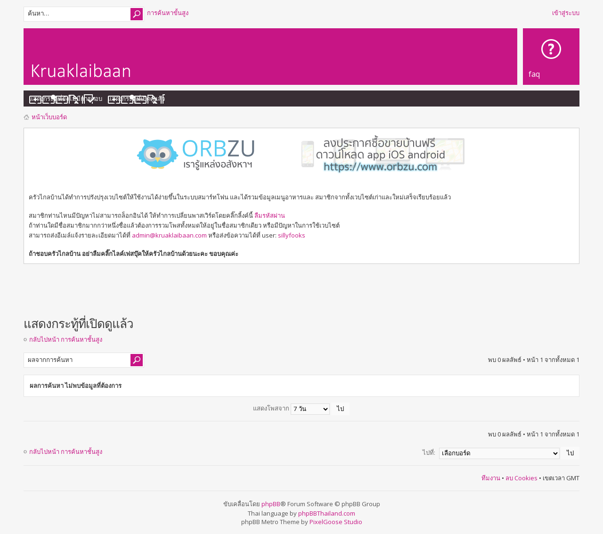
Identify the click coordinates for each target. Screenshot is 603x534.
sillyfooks (291, 235)
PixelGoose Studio (336, 522)
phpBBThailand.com (326, 513)
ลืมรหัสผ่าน (269, 215)
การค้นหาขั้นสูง (167, 12)
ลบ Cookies (521, 478)
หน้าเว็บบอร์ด (49, 117)
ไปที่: (429, 452)
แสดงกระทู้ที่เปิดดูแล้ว (136, 98)
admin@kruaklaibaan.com (169, 235)
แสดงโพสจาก (301, 408)
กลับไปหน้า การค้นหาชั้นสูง (65, 339)
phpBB (270, 504)
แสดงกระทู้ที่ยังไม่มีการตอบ (65, 98)
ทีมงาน (490, 478)
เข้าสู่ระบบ (565, 12)
